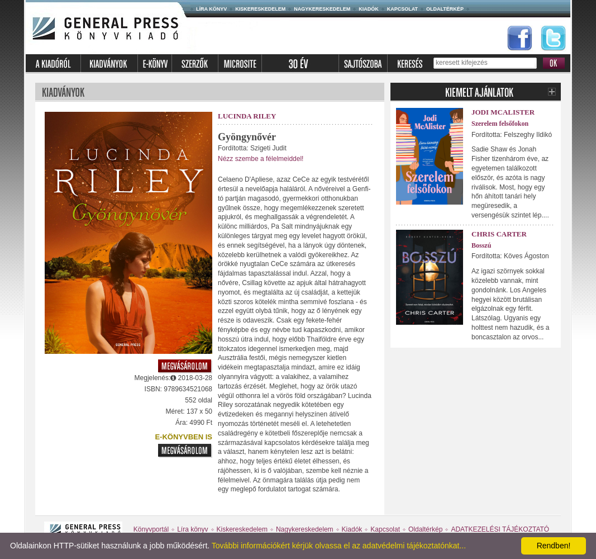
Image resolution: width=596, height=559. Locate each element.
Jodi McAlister (503, 112)
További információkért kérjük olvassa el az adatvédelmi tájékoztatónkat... (339, 545)
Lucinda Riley (247, 116)
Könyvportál (151, 529)
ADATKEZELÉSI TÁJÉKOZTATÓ (500, 529)
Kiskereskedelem (260, 9)
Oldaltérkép (445, 9)
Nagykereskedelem (322, 9)
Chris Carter (499, 234)
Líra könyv (211, 9)
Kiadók (369, 9)
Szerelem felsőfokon (499, 123)
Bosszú (481, 245)
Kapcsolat (402, 9)
